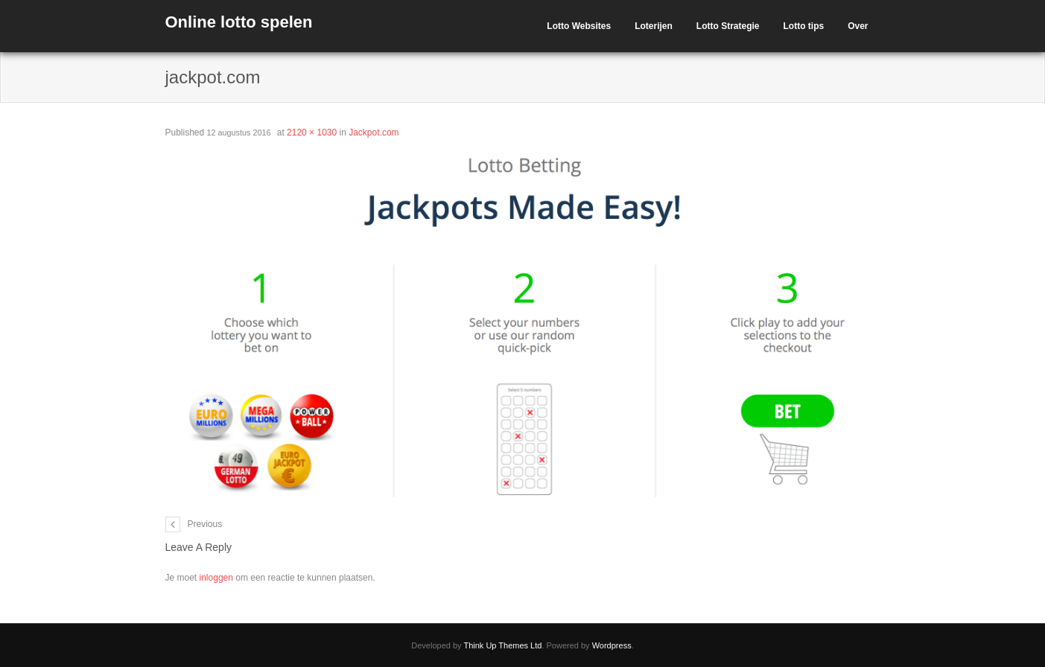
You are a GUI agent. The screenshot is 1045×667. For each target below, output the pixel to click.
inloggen (216, 577)
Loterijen (654, 26)
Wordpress (612, 645)
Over (858, 26)
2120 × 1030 (312, 132)
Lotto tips (803, 26)
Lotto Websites (579, 26)
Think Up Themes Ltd (502, 645)
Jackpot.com (373, 132)
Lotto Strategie (728, 26)
